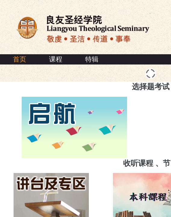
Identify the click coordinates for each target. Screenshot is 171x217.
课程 (55, 59)
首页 (19, 59)
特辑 (91, 59)
